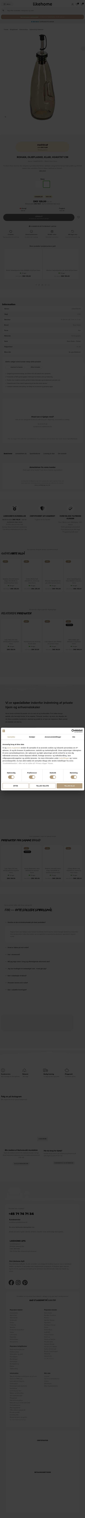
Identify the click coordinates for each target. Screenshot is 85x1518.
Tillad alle (69, 786)
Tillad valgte (42, 786)
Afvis (15, 786)
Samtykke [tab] (11, 737)
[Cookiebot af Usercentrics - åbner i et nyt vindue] (73, 731)
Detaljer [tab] (32, 737)
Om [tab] (73, 737)
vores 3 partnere (13, 748)
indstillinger (64, 758)
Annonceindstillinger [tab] (53, 737)
